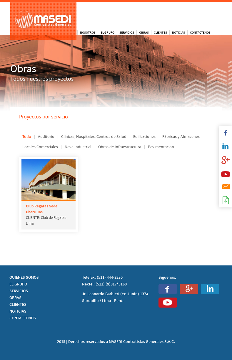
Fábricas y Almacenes (181, 137)
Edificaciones (144, 137)
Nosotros (88, 32)
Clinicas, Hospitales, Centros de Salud (93, 137)
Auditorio (46, 137)
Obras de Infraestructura (119, 147)
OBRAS (15, 297)
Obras (144, 32)
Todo (26, 137)
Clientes (160, 32)
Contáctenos (200, 32)
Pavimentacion (161, 147)
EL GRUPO (18, 284)
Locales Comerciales (40, 147)
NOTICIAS (17, 311)
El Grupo (107, 32)
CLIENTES (17, 304)
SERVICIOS (18, 291)
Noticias (178, 32)
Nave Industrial (78, 147)
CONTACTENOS (22, 318)
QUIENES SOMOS (24, 277)
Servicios (126, 32)
